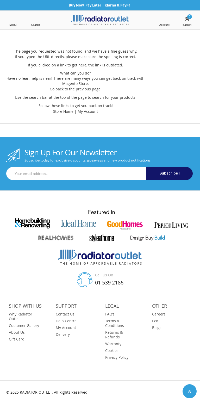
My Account (88, 111)
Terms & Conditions (114, 323)
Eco (155, 321)
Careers (159, 314)
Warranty (113, 344)
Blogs (156, 327)
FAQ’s (110, 314)
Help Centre (66, 321)
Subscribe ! (169, 173)
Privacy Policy (116, 357)
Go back (57, 88)
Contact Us (65, 314)
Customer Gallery (24, 325)
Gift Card (16, 339)
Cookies (111, 350)
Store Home (63, 111)
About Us (17, 332)
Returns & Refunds (114, 334)
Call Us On (104, 274)
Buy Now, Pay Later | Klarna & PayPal (100, 5)
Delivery (63, 334)
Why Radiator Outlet (20, 316)
